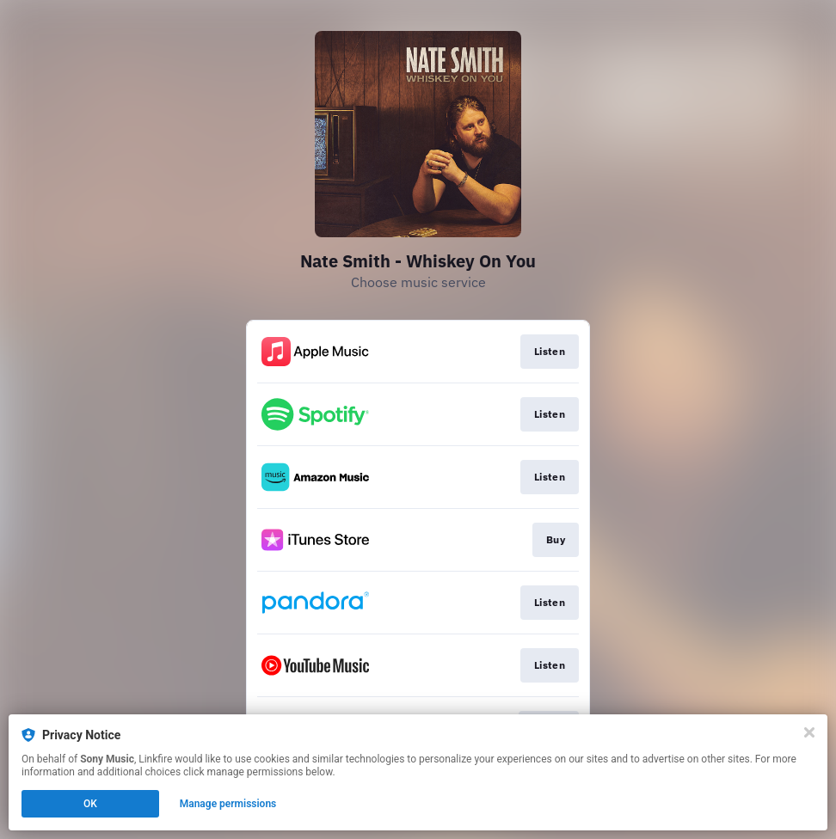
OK (90, 804)
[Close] (809, 732)
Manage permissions (228, 804)
